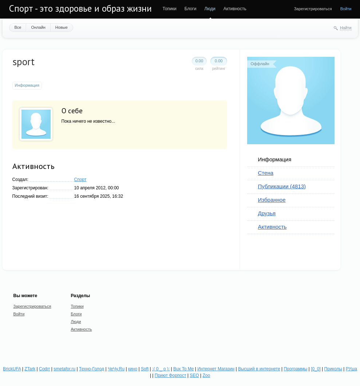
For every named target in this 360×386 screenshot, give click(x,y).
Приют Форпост (170, 375)
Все (18, 27)
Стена (266, 173)
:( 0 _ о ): (161, 368)
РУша (351, 368)
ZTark (29, 368)
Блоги (191, 8)
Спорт (80, 179)
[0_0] (316, 368)
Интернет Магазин (215, 368)
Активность (234, 8)
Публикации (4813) (282, 186)
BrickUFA (12, 368)
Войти (346, 9)
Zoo (206, 375)
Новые (61, 27)
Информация (275, 159)
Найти (345, 27)
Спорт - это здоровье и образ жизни (80, 8)
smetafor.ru (64, 368)
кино (132, 368)
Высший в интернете (259, 368)
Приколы (333, 368)
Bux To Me (183, 368)
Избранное (272, 200)
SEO (194, 375)
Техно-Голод (91, 368)
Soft (145, 368)
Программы (295, 368)
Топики (170, 8)
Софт (44, 368)
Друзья (267, 213)
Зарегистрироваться (313, 9)
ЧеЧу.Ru (116, 368)
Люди (209, 8)
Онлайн (38, 27)
